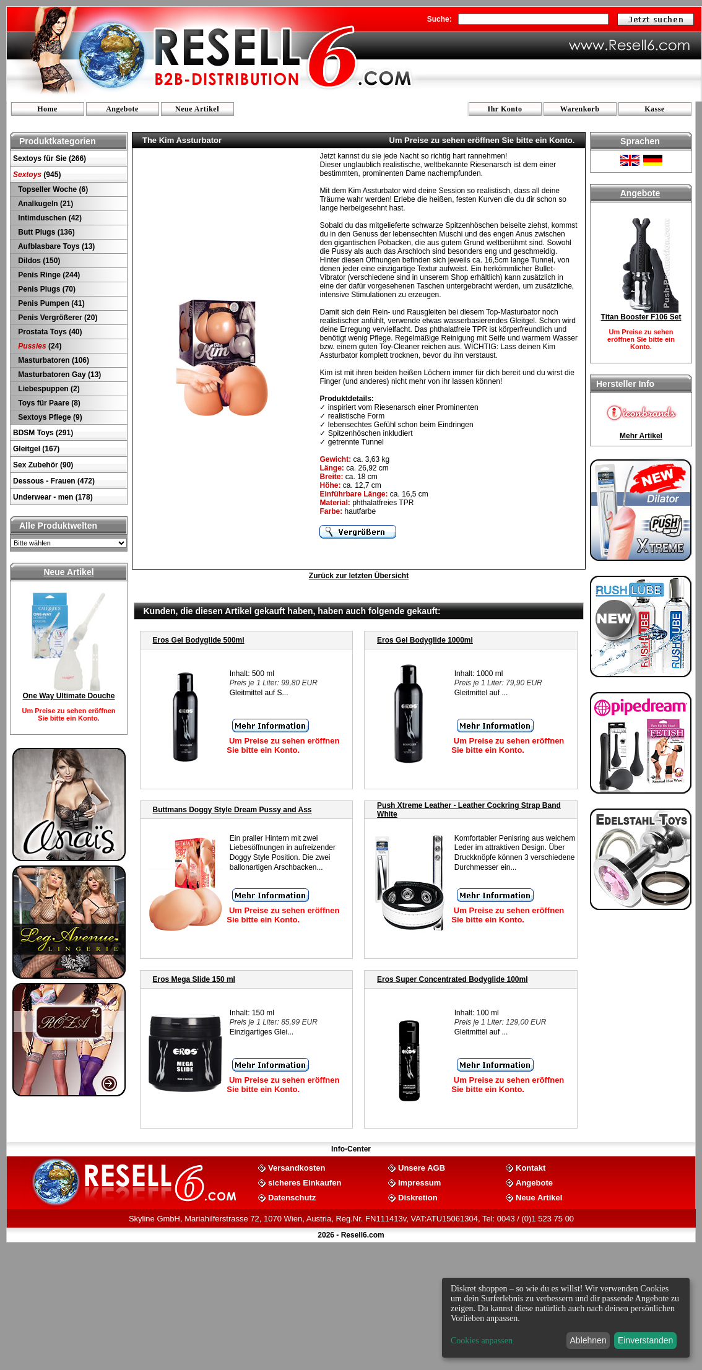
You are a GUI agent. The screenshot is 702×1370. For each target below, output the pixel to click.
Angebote (122, 109)
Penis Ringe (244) (48, 275)
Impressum (419, 1182)
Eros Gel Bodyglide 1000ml (425, 640)
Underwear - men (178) (53, 497)
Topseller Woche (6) (52, 189)
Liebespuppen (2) (48, 388)
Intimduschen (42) (49, 218)
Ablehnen (588, 1340)
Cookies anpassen (482, 1340)
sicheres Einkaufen (305, 1182)
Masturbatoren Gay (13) (58, 374)
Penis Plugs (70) (46, 289)
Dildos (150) (38, 260)
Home (47, 109)
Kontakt (530, 1167)
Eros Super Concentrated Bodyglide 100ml (452, 979)
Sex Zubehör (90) (43, 465)
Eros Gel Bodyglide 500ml (199, 640)
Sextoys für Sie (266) (49, 158)
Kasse (654, 109)
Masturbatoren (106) (52, 360)
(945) (37, 174)
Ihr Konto (505, 109)
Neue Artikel (197, 109)
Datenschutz (292, 1197)
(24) (38, 346)
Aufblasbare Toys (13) (55, 246)
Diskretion (418, 1197)
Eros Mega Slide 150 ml (194, 979)
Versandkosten (297, 1167)
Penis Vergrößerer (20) (56, 317)
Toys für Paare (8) (48, 403)
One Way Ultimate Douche (69, 696)
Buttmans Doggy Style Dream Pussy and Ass (232, 809)
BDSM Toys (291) (43, 432)
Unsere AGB (421, 1167)
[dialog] (566, 1318)
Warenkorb (580, 109)
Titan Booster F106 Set (641, 317)
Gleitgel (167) (36, 448)
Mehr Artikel (641, 435)
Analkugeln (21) (44, 203)
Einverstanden (646, 1340)
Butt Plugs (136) (45, 232)
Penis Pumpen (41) (50, 303)
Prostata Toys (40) (49, 331)
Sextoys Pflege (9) (49, 417)
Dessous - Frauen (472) (54, 481)
